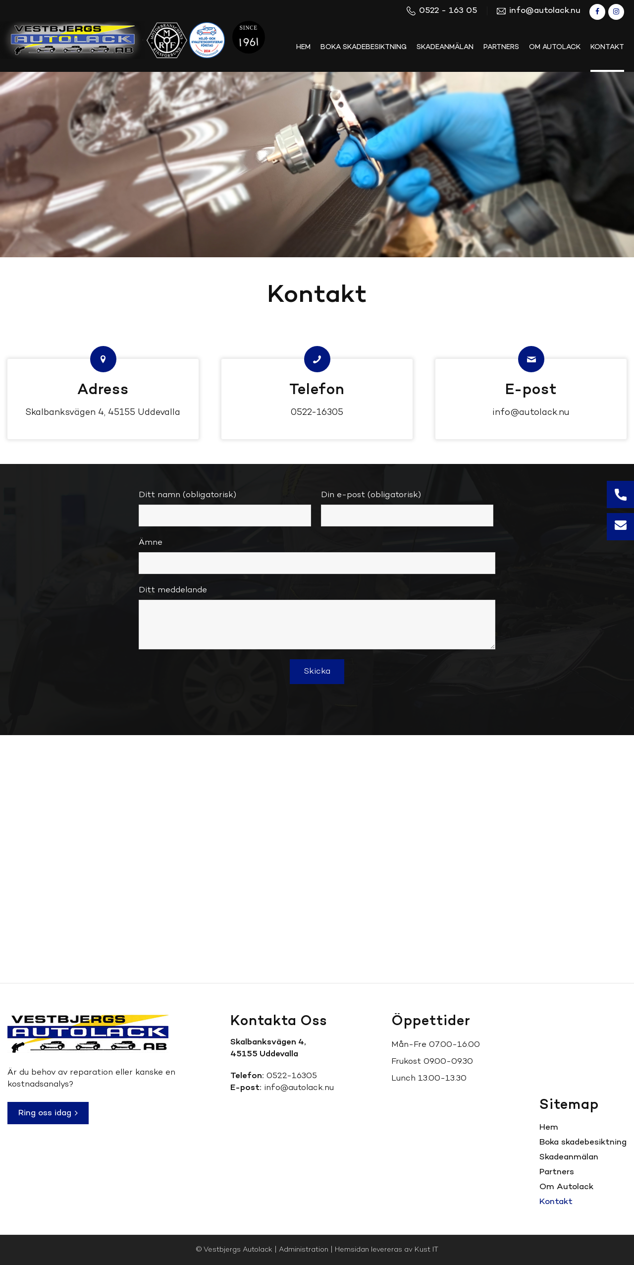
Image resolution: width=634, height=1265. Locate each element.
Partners (556, 1172)
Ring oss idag (48, 1113)
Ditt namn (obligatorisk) (225, 507)
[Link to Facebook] (597, 12)
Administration (303, 1250)
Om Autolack (566, 1187)
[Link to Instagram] (616, 12)
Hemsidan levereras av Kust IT (386, 1250)
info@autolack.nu (531, 412)
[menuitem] (303, 47)
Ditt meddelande (317, 616)
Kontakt (556, 1202)
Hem (548, 1127)
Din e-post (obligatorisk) (407, 507)
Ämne (317, 555)
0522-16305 (317, 412)
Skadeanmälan (568, 1157)
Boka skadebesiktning (583, 1142)
